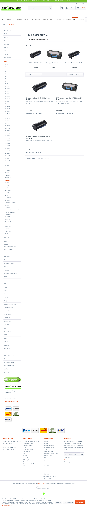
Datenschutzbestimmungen (72, 460)
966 (6, 79)
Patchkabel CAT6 (9, 355)
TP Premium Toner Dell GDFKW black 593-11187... (35, 63)
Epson (6, 241)
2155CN (7, 118)
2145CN (7, 113)
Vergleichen (30, 113)
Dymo (6, 359)
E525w (7, 224)
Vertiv (6, 287)
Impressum (26, 468)
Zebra (6, 294)
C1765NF (7, 200)
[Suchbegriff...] (40, 8)
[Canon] (26, 19)
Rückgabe (26, 462)
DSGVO (25, 447)
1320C (7, 94)
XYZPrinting (7, 314)
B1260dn (7, 168)
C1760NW (8, 197)
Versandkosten (41, 483)
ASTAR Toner (8, 321)
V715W (7, 192)
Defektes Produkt (28, 443)
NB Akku (6, 345)
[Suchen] (50, 8)
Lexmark (6, 47)
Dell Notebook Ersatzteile (12, 210)
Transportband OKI (49, 472)
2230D (7, 121)
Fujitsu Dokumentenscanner (10, 245)
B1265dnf (8, 170)
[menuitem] (40, 8)
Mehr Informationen (7, 505)
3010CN (7, 131)
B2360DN (7, 173)
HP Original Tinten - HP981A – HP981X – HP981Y (52, 455)
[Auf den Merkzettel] (39, 114)
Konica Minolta (8, 249)
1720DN (7, 106)
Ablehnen (58, 502)
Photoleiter (47, 468)
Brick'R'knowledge (9, 362)
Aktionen (6, 338)
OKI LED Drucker (48, 466)
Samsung (7, 54)
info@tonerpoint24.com (11, 401)
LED (5, 328)
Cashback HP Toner (49, 447)
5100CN (7, 148)
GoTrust (6, 372)
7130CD (7, 158)
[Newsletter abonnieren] (82, 454)
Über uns (46, 474)
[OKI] (51, 19)
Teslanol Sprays (8, 307)
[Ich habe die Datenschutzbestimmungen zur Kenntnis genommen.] (64, 457)
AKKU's (6, 352)
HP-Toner (46, 458)
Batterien (7, 348)
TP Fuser (6, 280)
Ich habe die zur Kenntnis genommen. (73, 460)
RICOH (6, 266)
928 (6, 74)
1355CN (7, 98)
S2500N (7, 185)
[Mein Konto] (70, 8)
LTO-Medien (7, 331)
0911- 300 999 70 (9, 448)
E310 (6, 234)
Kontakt (25, 456)
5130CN (7, 153)
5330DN (7, 155)
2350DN (7, 128)
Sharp (6, 297)
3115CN (7, 138)
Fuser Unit (46, 450)
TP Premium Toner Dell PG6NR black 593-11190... (73, 63)
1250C (7, 91)
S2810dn (7, 216)
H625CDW (8, 226)
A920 (6, 163)
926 (6, 71)
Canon (6, 37)
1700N (7, 103)
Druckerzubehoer (28, 445)
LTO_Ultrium (26, 451)
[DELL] (75, 19)
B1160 (7, 165)
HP (5, 40)
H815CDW (8, 229)
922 (6, 69)
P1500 (7, 183)
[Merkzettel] (62, 8)
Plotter (45, 470)
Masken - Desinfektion (10, 273)
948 (6, 76)
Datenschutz (47, 478)
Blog (5, 301)
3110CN (7, 136)
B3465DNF (8, 178)
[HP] (32, 19)
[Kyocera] (37, 19)
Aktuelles (46, 441)
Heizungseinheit (48, 451)
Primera (6, 260)
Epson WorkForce (28, 450)
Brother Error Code (49, 445)
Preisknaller (7, 30)
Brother (6, 34)
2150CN (7, 116)
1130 (6, 84)
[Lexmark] (45, 19)
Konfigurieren (80, 502)
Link (45, 464)
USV (5, 335)
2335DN (7, 126)
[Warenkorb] (81, 8)
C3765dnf (8, 207)
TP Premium (30, 158)
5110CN (7, 150)
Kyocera (6, 44)
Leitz (5, 253)
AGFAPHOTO (7, 318)
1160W (7, 86)
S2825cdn (8, 221)
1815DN (7, 108)
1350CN (7, 96)
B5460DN (7, 180)
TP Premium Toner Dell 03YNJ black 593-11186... (54, 63)
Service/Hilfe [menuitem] (80, 4)
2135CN (7, 111)
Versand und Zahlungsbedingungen (29, 459)
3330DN (7, 143)
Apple (6, 342)
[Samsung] (58, 19)
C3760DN (7, 205)
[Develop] (81, 19)
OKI (5, 51)
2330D (7, 123)
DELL (5, 61)
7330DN (7, 160)
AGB (24, 466)
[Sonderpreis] (67, 19)
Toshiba (6, 270)
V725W (7, 195)
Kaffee (6, 369)
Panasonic (7, 256)
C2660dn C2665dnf (10, 202)
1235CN (7, 89)
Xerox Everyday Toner (50, 476)
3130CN (7, 141)
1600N (7, 101)
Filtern (29, 74)
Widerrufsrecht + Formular (30, 464)
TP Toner (6, 324)
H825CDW (8, 231)
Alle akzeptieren (68, 502)
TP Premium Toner (9, 277)
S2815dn (7, 219)
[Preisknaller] (10, 19)
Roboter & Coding (9, 365)
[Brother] (19, 19)
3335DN (7, 145)
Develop (6, 238)
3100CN (7, 133)
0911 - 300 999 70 (11, 396)
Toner (6, 64)
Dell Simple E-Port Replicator (10, 213)
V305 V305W (8, 190)
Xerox (5, 290)
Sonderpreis (7, 58)
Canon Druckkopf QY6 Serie (31, 441)
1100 (6, 81)
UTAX (5, 283)
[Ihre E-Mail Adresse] (72, 454)
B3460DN (7, 175)
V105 (6, 188)
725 (6, 66)
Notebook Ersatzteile (10, 304)
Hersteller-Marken (9, 311)
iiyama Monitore (9, 263)
